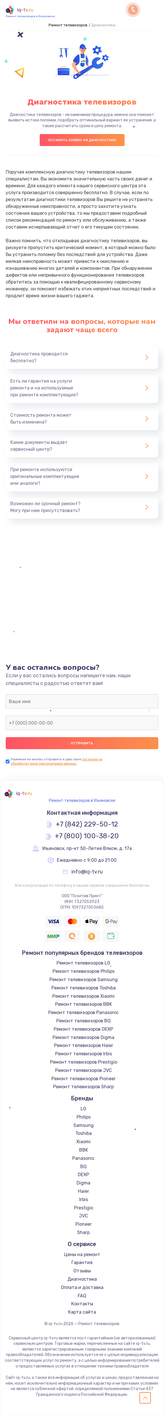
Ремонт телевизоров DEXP (83, 1029)
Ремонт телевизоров (68, 25)
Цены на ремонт (82, 1254)
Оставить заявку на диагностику (82, 140)
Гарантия (82, 1262)
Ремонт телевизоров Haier (83, 1045)
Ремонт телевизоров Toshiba (83, 988)
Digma (83, 1183)
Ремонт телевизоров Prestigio (83, 1062)
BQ (83, 1166)
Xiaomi (83, 1141)
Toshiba (83, 1133)
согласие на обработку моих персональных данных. (56, 761)
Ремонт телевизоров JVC (83, 1070)
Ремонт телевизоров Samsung (83, 979)
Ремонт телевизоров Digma (83, 1037)
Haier (83, 1191)
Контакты (82, 1303)
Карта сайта (82, 1312)
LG (83, 1108)
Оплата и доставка (82, 1287)
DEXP (83, 1174)
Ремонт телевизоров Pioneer (83, 1078)
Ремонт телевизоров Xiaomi (83, 996)
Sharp (83, 1232)
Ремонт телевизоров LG (83, 963)
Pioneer (83, 1224)
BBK (83, 1150)
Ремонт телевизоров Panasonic (83, 1012)
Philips (84, 1117)
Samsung (83, 1125)
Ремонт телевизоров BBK (83, 1004)
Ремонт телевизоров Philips (84, 971)
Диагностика (82, 1279)
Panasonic (83, 1158)
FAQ (82, 1295)
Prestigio (83, 1208)
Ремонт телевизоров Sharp (83, 1086)
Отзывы (82, 1271)
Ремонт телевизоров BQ (83, 1021)
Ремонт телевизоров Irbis (83, 1053)
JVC (83, 1216)
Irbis (83, 1199)
